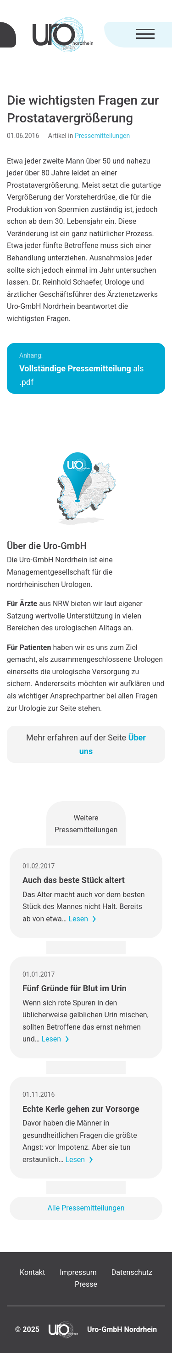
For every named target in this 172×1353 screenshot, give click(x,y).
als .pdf (81, 369)
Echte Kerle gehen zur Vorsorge (80, 1109)
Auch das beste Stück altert (73, 880)
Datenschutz (131, 1272)
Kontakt (32, 1272)
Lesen (78, 918)
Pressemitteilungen (102, 135)
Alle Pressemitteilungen (85, 1208)
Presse (86, 1284)
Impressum (78, 1272)
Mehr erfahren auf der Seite (86, 744)
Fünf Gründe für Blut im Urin (74, 988)
